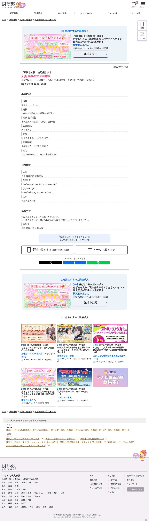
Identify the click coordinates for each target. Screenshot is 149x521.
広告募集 (111, 476)
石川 (43, 493)
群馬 (16, 486)
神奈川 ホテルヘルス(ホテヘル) (60, 438)
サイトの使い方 (96, 488)
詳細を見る (90, 53)
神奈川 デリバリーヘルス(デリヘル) (23, 438)
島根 (23, 500)
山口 (10, 500)
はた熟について (96, 484)
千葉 (18, 489)
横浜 (50, 360)
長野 (29, 493)
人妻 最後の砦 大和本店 (45, 19)
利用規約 (93, 480)
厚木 (122, 362)
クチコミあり (111, 13)
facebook (74, 262)
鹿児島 (24, 507)
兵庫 (10, 496)
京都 (16, 496)
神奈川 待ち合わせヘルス (92, 438)
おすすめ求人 (87, 13)
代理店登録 (114, 488)
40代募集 (14, 13)
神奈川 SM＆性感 (60, 442)
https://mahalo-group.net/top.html (36, 192)
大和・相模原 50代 (94, 430)
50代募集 (38, 13)
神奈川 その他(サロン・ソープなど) (113, 442)
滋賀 (29, 496)
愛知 (3, 493)
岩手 (10, 482)
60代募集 (62, 13)
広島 (3, 500)
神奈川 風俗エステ (82, 442)
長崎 (16, 507)
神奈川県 (13, 19)
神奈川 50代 (31, 430)
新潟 (23, 493)
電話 (142, 28)
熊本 (44, 507)
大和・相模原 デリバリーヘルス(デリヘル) (26, 445)
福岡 (3, 507)
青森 (3, 482)
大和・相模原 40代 (70, 430)
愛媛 (16, 503)
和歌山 (37, 496)
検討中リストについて (135, 476)
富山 (36, 493)
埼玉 (25, 489)
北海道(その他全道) (31, 479)
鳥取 (16, 500)
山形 (29, 482)
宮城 (16, 482)
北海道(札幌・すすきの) (11, 479)
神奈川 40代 (12, 430)
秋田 (23, 482)
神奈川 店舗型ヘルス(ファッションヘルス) (26, 442)
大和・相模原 (26, 19)
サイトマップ (132, 484)
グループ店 (135, 13)
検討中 (135, 4)
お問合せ (130, 480)
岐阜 (56, 493)
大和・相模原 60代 (117, 430)
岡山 (29, 500)
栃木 (3, 486)
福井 (49, 493)
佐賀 (10, 507)
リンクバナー (113, 492)
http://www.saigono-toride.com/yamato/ (38, 184)
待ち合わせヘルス (84, 48)
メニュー (142, 5)
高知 (23, 503)
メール (142, 38)
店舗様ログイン (136, 489)
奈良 (23, 496)
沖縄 (51, 507)
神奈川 (11, 489)
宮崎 (38, 507)
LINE (98, 262)
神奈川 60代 (49, 430)
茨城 (10, 486)
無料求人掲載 (115, 484)
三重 (62, 493)
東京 (3, 489)
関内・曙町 (102, 48)
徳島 (3, 503)
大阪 (3, 496)
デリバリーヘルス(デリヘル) (38, 80)
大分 (31, 507)
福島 (36, 482)
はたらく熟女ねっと (75, 517)
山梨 (16, 493)
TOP (4, 19)
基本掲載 (113, 480)
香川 (10, 503)
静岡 (10, 493)
